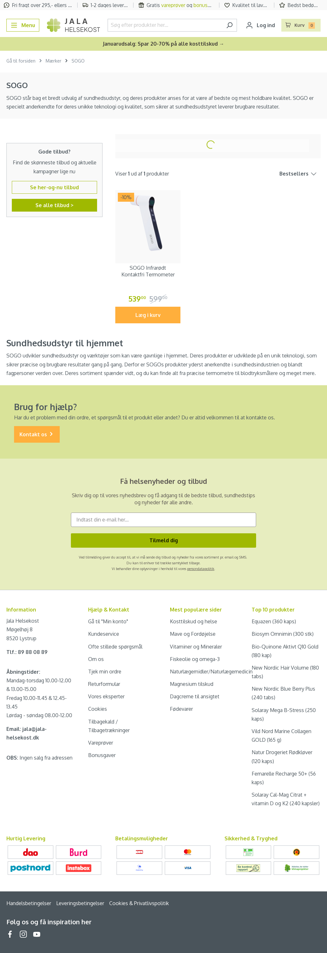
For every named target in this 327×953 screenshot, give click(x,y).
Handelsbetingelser (28, 903)
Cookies (97, 709)
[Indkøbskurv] (301, 25)
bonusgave (206, 5)
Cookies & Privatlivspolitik (139, 903)
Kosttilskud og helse (193, 621)
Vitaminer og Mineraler (196, 646)
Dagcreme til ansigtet (194, 696)
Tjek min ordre (104, 671)
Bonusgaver (102, 755)
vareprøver (173, 5)
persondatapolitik (200, 569)
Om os (96, 659)
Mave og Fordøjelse (193, 634)
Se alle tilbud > (54, 205)
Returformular (104, 684)
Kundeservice (103, 634)
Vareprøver (100, 742)
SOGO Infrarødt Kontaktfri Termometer (148, 271)
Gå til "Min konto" (108, 621)
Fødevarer (181, 709)
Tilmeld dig (163, 540)
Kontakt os (36, 434)
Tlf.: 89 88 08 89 (27, 652)
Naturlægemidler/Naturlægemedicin (211, 671)
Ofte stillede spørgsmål (115, 646)
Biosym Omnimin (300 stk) (283, 634)
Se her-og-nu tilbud (54, 187)
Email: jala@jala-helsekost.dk (26, 733)
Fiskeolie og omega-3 (195, 659)
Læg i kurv (148, 315)
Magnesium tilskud (191, 684)
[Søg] (229, 25)
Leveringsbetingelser (80, 903)
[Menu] (22, 25)
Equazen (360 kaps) (274, 621)
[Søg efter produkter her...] (165, 25)
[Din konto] (260, 25)
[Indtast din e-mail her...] (163, 520)
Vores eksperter (106, 696)
